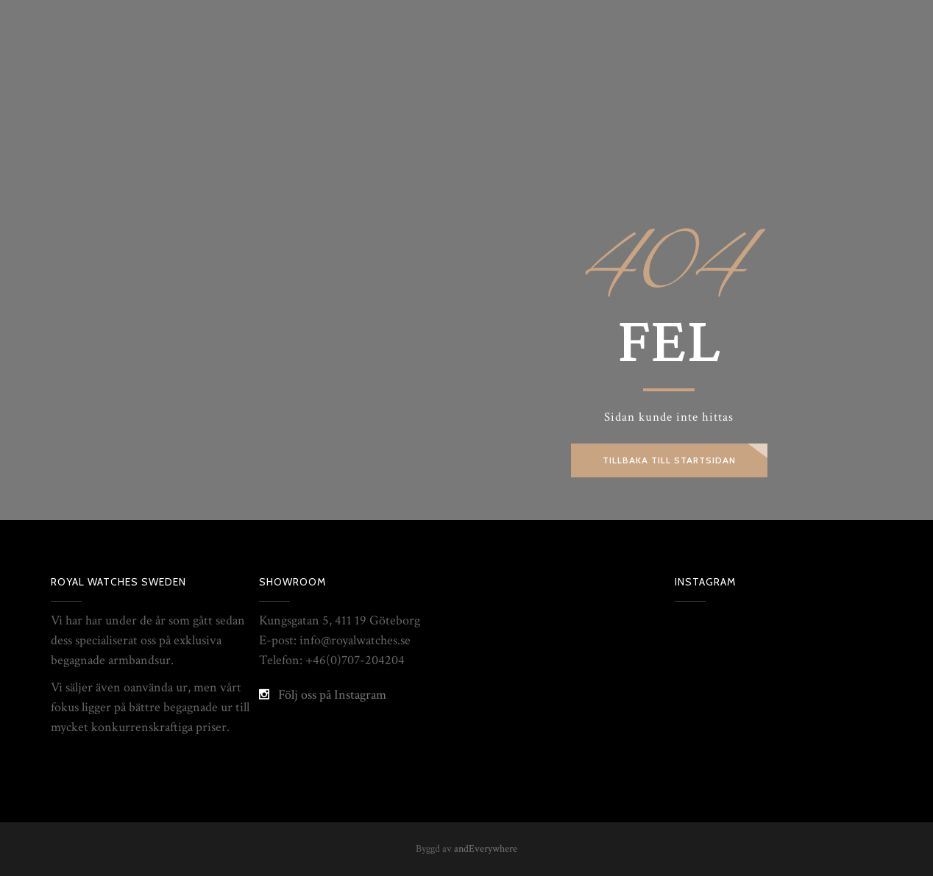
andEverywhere (485, 848)
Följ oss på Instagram (332, 694)
